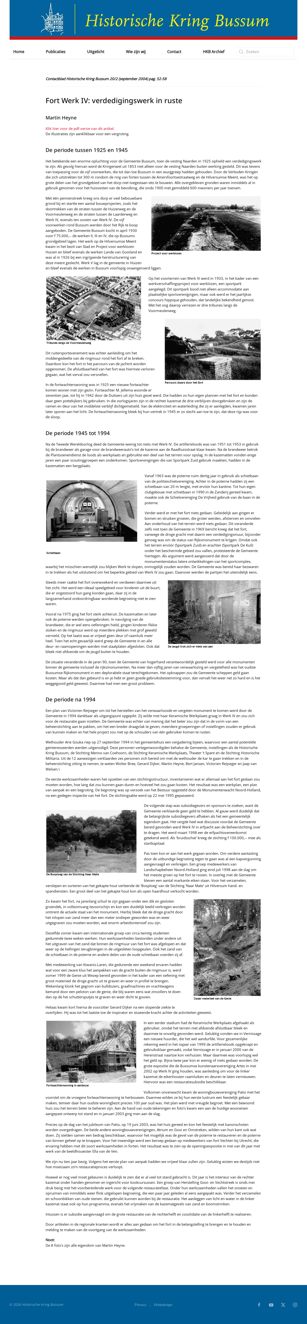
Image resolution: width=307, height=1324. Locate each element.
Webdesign (163, 1306)
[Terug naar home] (153, 20)
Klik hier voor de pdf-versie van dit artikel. (80, 128)
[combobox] (265, 51)
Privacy (140, 1306)
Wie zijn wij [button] (136, 51)
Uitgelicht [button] (95, 51)
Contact (174, 51)
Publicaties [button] (55, 51)
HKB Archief (213, 51)
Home (18, 51)
